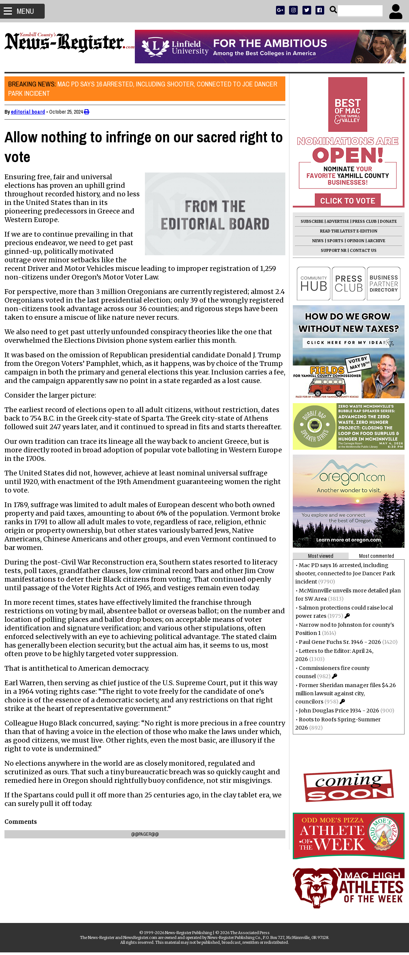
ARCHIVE (373, 240)
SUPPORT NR (330, 250)
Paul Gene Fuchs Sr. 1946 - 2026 (337, 642)
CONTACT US (360, 250)
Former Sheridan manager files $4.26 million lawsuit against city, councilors (342, 693)
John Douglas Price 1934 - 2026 (336, 710)
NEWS (315, 240)
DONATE (385, 221)
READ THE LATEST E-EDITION (345, 231)
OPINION (352, 240)
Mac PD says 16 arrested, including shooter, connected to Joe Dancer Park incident (145, 88)
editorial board (31, 111)
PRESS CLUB (361, 221)
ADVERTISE (335, 221)
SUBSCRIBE (309, 221)
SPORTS (332, 240)
